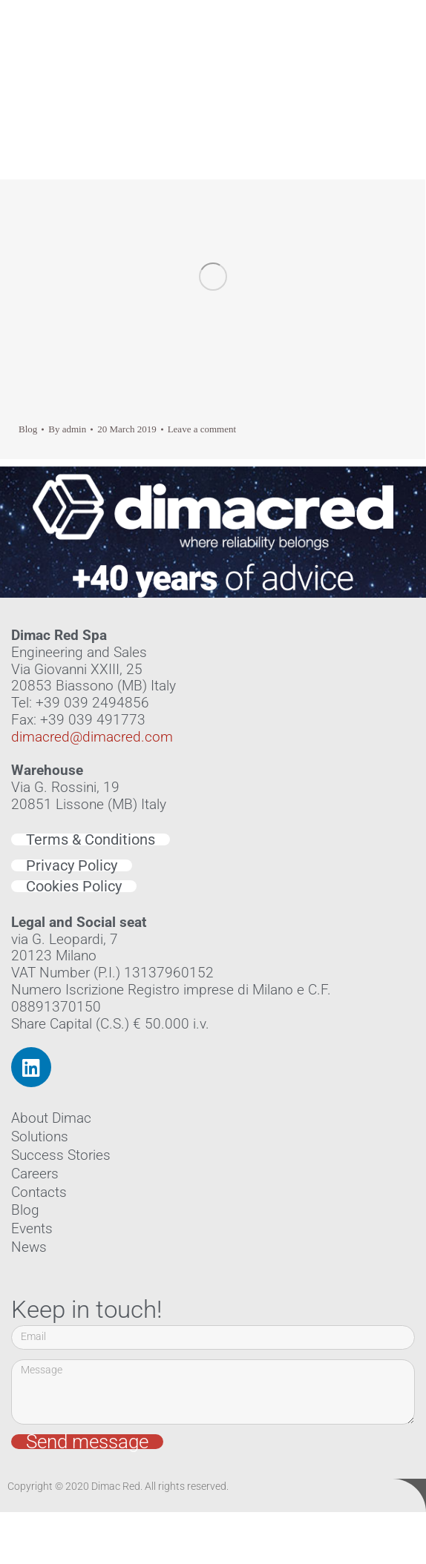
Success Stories (61, 1155)
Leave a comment (202, 429)
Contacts (39, 1192)
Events (32, 1228)
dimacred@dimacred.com (92, 736)
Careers (35, 1173)
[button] (402, 68)
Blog (28, 429)
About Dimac (51, 1117)
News (29, 1247)
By (67, 429)
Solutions (39, 1136)
